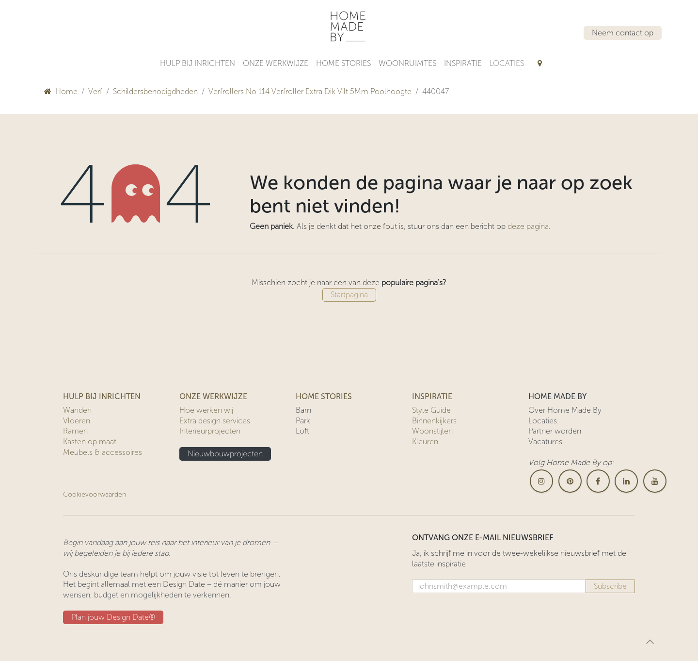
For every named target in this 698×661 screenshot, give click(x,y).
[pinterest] (570, 481)
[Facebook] (598, 481)
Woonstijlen (432, 430)
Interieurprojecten (209, 430)
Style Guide (431, 410)
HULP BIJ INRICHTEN (102, 396)
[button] (650, 641)
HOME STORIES (324, 396)
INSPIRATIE (432, 396)
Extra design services (214, 420)
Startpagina (349, 294)
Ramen (75, 430)
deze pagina (528, 226)
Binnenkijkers (434, 420)
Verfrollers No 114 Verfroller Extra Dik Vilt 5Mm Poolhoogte (310, 91)
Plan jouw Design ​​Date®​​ (113, 617)
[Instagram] (541, 481)
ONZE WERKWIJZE (213, 396)
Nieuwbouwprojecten (225, 453)
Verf (95, 91)
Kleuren (425, 441)
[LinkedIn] (626, 481)
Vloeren (76, 420)
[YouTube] (654, 481)
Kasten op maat (89, 441)
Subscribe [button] (610, 586)
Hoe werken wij (206, 410)
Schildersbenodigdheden (155, 91)
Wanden (77, 410)
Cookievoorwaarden (94, 494)
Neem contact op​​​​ (622, 32)
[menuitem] (197, 63)
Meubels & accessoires (102, 452)
